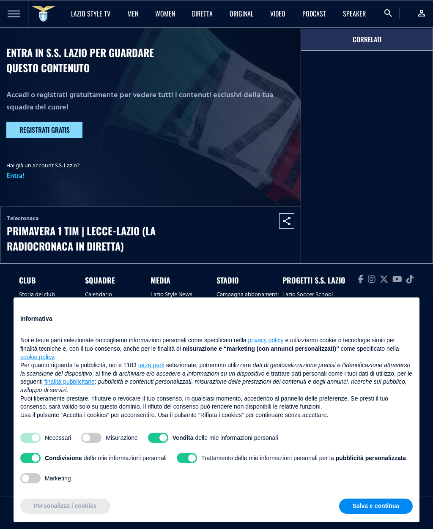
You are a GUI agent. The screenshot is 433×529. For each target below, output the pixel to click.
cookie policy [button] (37, 357)
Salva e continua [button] (376, 505)
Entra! (15, 175)
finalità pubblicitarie (69, 381)
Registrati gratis (44, 130)
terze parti (151, 365)
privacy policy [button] (266, 340)
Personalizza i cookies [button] (65, 505)
